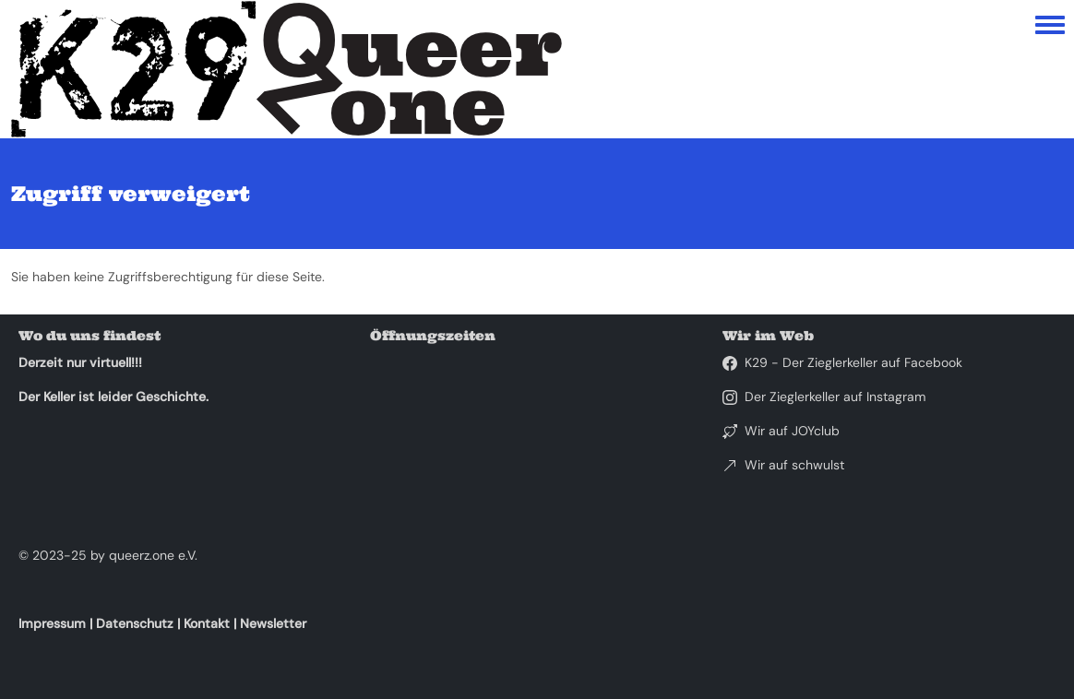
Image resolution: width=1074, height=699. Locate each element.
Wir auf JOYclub (792, 430)
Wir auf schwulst (794, 464)
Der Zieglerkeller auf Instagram (835, 396)
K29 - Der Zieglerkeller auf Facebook (853, 362)
